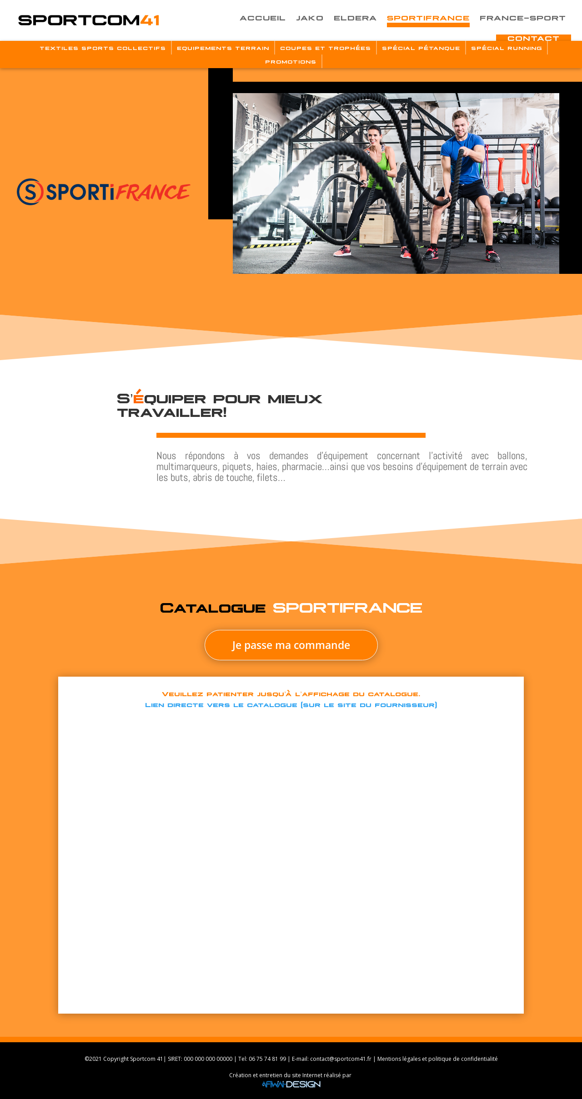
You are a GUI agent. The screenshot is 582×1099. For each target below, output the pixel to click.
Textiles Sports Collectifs (103, 47)
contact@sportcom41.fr (340, 1059)
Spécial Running (506, 47)
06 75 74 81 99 (267, 1059)
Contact (533, 38)
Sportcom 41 (146, 1059)
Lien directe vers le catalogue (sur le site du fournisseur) (291, 704)
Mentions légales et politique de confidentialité (437, 1059)
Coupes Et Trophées (325, 47)
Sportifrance (428, 17)
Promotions (290, 61)
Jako (310, 17)
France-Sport (523, 17)
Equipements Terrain (223, 47)
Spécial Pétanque (421, 47)
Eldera (355, 17)
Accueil (263, 17)
